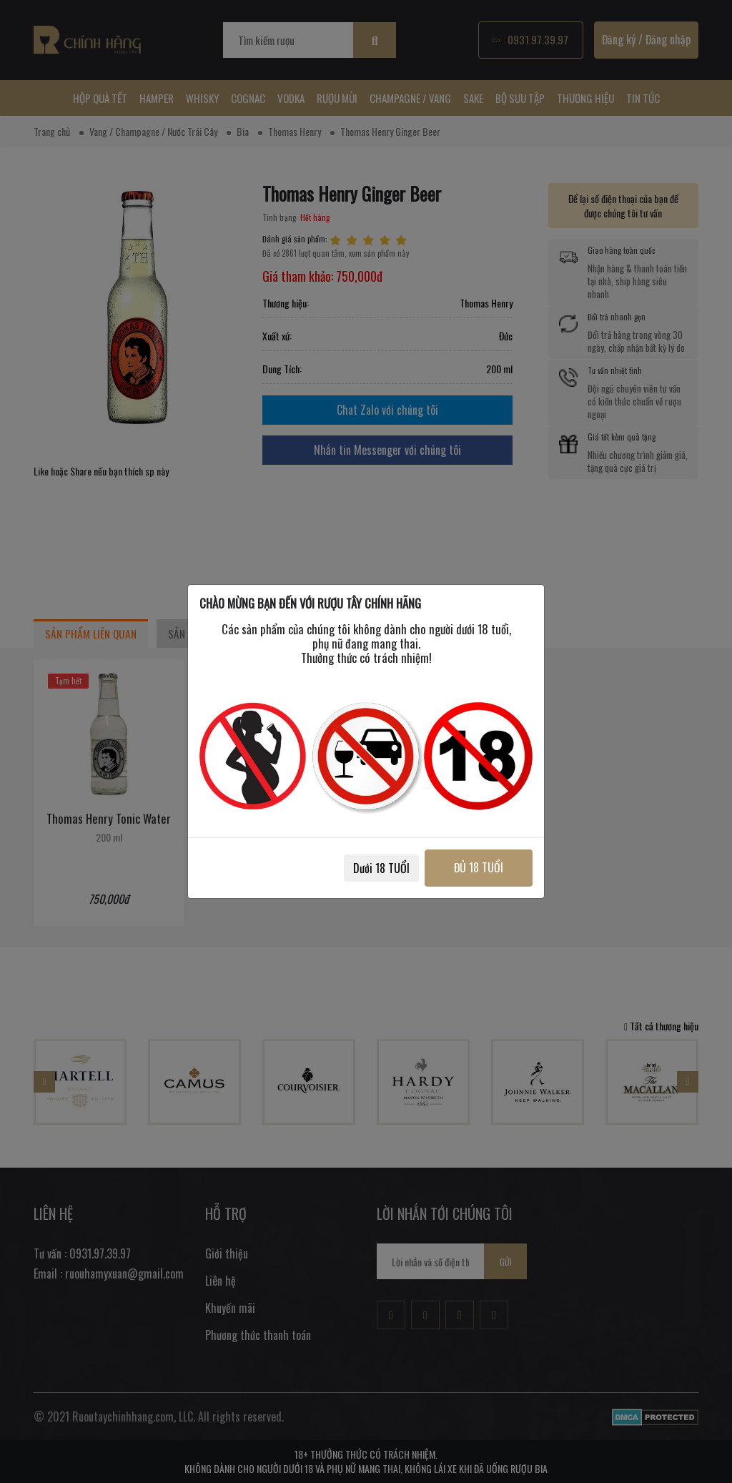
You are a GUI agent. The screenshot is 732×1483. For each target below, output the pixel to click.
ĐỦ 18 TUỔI (478, 867)
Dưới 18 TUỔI (381, 868)
